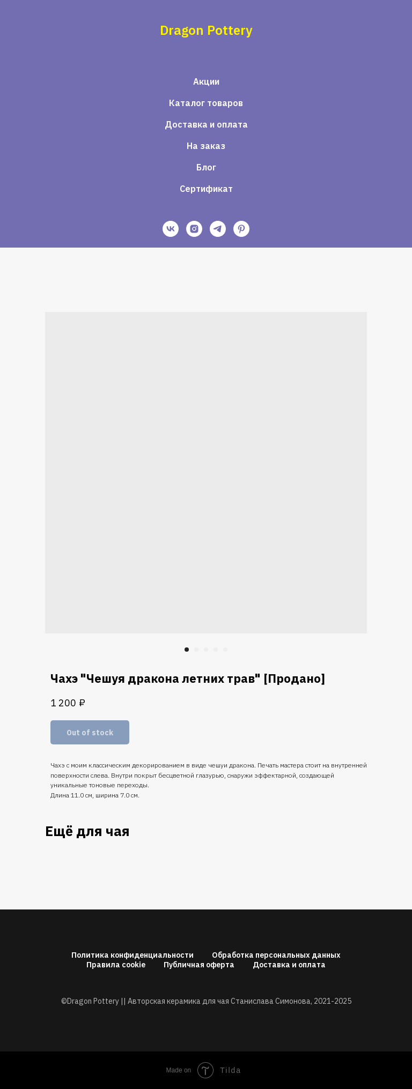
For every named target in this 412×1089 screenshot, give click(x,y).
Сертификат (206, 188)
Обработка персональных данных (276, 955)
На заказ (206, 145)
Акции (206, 81)
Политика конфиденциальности (132, 955)
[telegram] (218, 229)
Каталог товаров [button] (206, 103)
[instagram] (194, 229)
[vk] (171, 229)
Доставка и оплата (206, 124)
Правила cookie (115, 964)
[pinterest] (241, 229)
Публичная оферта (199, 964)
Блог (206, 167)
